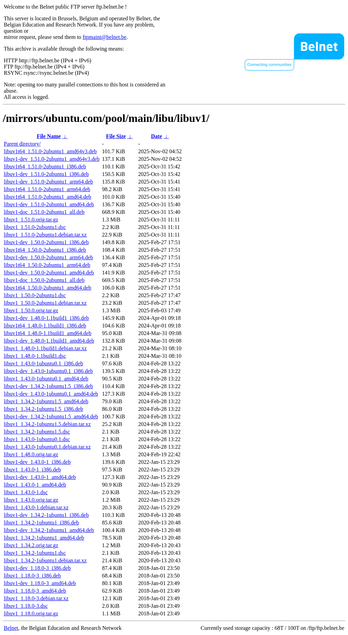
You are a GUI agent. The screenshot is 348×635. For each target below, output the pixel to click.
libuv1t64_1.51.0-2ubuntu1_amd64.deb (47, 197)
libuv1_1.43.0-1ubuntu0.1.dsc (37, 439)
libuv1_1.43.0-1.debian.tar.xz (36, 507)
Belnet (11, 628)
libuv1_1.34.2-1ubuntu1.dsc (35, 553)
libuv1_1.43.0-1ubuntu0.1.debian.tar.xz (47, 447)
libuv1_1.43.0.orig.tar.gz (31, 500)
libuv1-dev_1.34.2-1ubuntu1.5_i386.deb (48, 386)
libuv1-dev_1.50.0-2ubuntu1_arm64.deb (48, 257)
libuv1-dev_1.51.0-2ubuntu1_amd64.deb (49, 204)
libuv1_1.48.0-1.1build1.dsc (35, 356)
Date (156, 136)
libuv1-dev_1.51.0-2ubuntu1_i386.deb (46, 174)
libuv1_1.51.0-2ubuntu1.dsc (35, 227)
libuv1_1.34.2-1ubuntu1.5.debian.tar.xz (47, 424)
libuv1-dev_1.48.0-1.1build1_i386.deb (46, 318)
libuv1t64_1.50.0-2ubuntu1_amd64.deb (47, 288)
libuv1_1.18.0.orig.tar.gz (31, 613)
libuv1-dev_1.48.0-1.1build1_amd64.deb (49, 341)
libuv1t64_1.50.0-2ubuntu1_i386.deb (45, 250)
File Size (116, 136)
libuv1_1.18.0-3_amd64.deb (35, 591)
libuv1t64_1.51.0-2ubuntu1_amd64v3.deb (50, 151)
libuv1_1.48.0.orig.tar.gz (31, 454)
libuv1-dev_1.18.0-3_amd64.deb (40, 583)
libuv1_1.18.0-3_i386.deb (32, 576)
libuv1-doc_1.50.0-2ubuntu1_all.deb (44, 280)
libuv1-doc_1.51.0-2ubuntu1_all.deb (44, 212)
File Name (49, 136)
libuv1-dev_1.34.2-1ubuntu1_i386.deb (46, 515)
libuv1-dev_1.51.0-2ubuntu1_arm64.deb (48, 182)
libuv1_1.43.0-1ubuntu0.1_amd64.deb (46, 379)
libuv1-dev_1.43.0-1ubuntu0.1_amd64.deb (51, 394)
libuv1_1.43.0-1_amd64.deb (35, 485)
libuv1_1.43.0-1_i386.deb (32, 469)
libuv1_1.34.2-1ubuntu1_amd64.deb (44, 538)
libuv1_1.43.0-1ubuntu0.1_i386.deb (43, 363)
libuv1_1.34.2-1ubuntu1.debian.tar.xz (45, 560)
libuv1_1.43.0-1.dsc (26, 492)
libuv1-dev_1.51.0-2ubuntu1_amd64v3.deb (52, 159)
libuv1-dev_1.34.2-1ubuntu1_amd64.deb (49, 530)
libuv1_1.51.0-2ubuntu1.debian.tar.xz (45, 235)
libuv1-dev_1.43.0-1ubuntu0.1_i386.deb (48, 371)
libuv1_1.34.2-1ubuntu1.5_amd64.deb (46, 401)
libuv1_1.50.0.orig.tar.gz (31, 310)
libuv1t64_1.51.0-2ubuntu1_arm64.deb (47, 189)
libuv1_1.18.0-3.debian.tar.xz (36, 598)
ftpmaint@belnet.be (104, 37)
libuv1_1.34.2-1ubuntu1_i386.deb (41, 522)
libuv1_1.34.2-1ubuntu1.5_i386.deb (43, 409)
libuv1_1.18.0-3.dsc (26, 606)
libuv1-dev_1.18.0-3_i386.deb (37, 568)
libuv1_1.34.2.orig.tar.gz (31, 545)
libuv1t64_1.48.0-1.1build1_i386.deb (45, 326)
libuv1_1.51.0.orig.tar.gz (31, 219)
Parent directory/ (22, 144)
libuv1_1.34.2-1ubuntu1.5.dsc (37, 432)
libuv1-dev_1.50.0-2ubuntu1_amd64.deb (49, 272)
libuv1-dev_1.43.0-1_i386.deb (37, 462)
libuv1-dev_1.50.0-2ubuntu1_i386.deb (46, 242)
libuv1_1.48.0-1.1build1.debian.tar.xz (45, 348)
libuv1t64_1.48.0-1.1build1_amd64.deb (47, 333)
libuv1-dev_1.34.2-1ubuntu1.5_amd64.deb (51, 416)
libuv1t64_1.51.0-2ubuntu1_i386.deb (45, 166)
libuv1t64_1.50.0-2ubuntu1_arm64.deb (47, 265)
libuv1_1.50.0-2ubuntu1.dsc (35, 295)
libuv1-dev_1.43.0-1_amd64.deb (40, 477)
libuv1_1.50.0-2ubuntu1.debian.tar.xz (45, 303)
